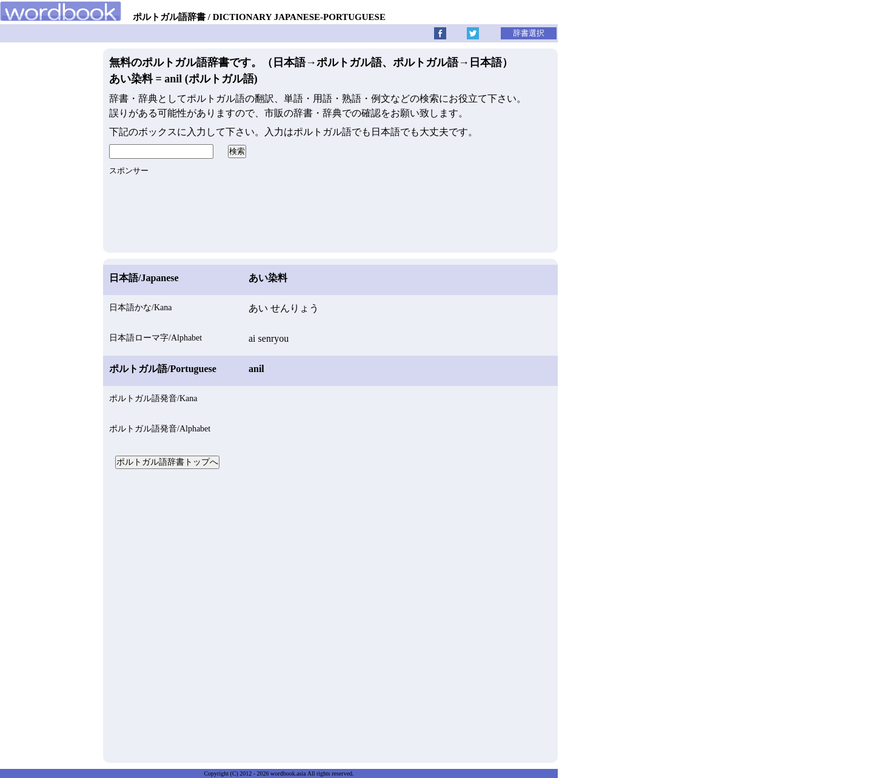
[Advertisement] (330, 614)
